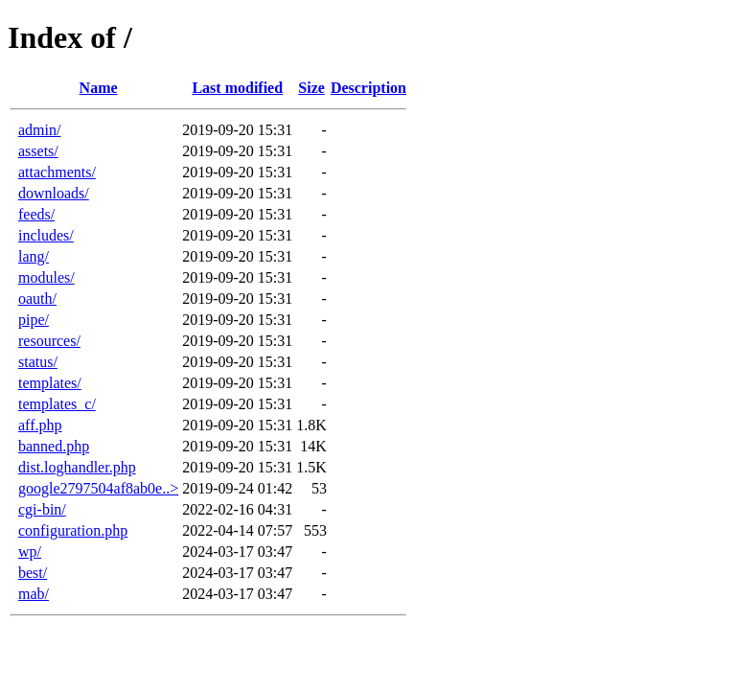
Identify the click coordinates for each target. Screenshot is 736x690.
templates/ (49, 383)
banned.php (53, 446)
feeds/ (36, 214)
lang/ (33, 256)
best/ (32, 572)
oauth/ (37, 298)
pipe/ (33, 319)
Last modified (237, 88)
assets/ (38, 151)
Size (311, 88)
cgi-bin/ (42, 509)
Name (99, 88)
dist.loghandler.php (77, 467)
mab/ (33, 594)
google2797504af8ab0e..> (98, 488)
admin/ (39, 130)
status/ (38, 362)
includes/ (46, 235)
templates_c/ (57, 404)
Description (368, 88)
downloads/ (53, 193)
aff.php (39, 425)
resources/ (49, 341)
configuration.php (72, 530)
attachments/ (57, 172)
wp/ (29, 551)
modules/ (46, 277)
